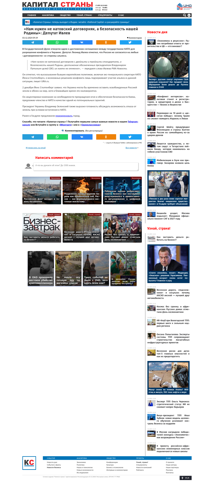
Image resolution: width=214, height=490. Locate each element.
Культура (110, 465)
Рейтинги (140, 470)
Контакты (170, 472)
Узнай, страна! (84, 15)
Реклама (169, 470)
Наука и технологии (85, 467)
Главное (31, 15)
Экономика (55, 178)
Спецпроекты (105, 15)
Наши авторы (171, 465)
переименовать (64, 115)
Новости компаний (143, 467)
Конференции (112, 462)
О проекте (170, 462)
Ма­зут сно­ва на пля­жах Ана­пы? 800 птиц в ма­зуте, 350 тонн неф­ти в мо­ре (168, 390)
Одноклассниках (90, 124)
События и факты (54, 465)
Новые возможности (85, 470)
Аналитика (48, 15)
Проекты (140, 458)
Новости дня (157, 32)
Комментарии (135, 38)
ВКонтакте (65, 124)
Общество (65, 15)
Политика (80, 465)
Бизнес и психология (114, 467)
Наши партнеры (172, 467)
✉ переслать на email (36, 147)
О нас (121, 15)
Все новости (131, 147)
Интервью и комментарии (117, 470)
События (51, 458)
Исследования (82, 472)
